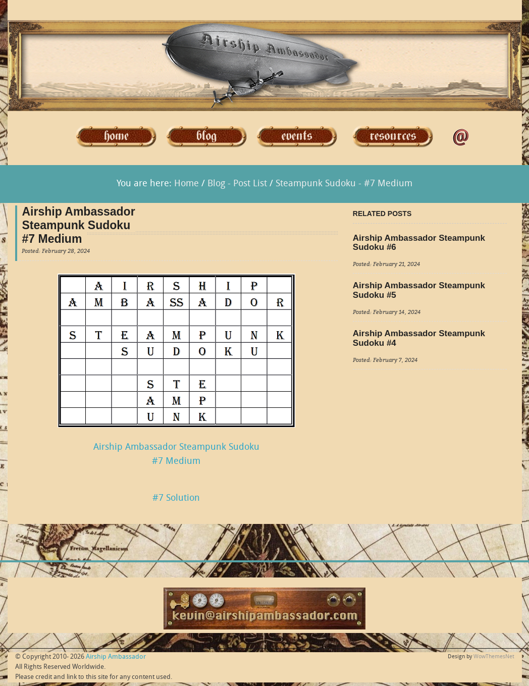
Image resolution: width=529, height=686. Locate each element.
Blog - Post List (237, 184)
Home (186, 184)
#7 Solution (176, 498)
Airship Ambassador (116, 657)
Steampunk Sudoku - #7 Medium (344, 184)
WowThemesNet (493, 657)
